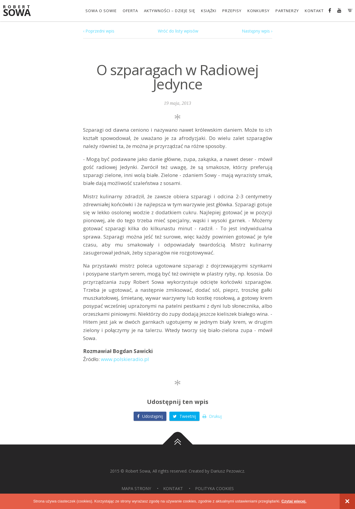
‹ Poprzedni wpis (98, 31)
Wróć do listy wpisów (178, 31)
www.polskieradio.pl (125, 359)
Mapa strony (136, 488)
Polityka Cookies (214, 488)
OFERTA (130, 10)
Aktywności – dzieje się (169, 10)
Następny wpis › (257, 31)
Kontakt (314, 10)
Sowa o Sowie (101, 10)
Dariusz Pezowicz (227, 471)
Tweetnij (184, 416)
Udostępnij (150, 416)
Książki (208, 10)
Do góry (178, 444)
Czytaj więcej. (294, 501)
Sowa (20, 11)
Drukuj (212, 416)
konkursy (258, 10)
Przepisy (231, 10)
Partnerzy (287, 10)
